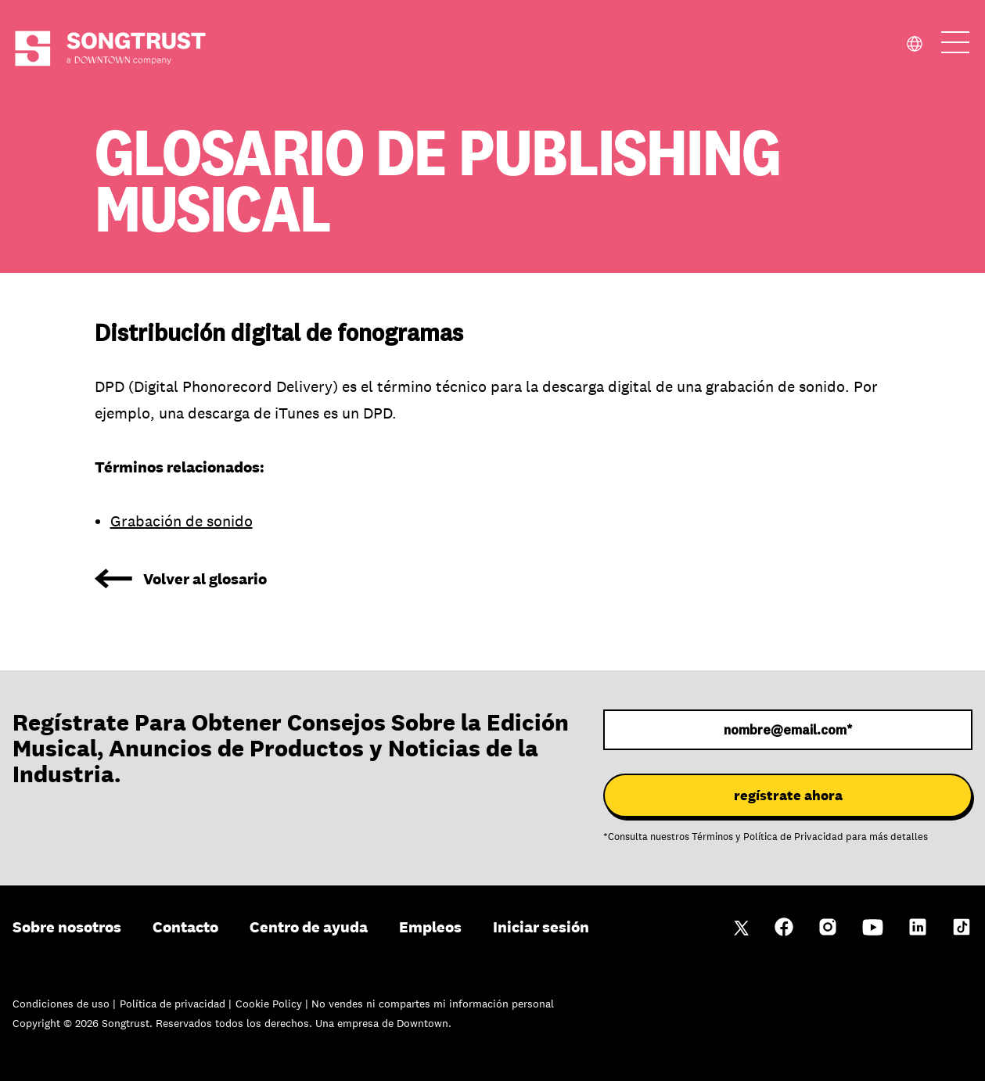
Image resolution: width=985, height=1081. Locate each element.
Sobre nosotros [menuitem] (67, 927)
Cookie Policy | (273, 1004)
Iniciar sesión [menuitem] (541, 927)
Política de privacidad (174, 1004)
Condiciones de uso (63, 1004)
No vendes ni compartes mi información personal (432, 1004)
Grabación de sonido (181, 521)
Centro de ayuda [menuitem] (309, 927)
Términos (712, 837)
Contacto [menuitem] (185, 927)
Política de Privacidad (793, 837)
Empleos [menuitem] (430, 927)
